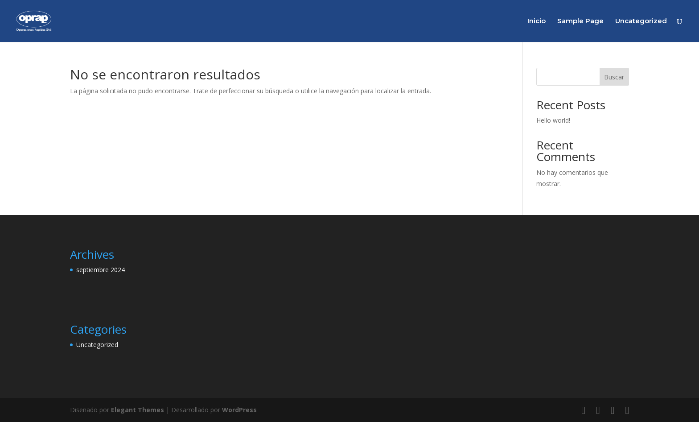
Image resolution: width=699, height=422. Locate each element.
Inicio (536, 21)
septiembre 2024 (100, 269)
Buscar (614, 77)
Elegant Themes (137, 409)
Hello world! (553, 120)
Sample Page (580, 21)
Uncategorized (641, 21)
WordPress (239, 409)
